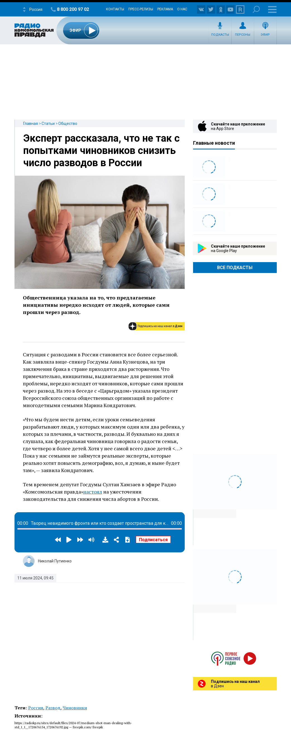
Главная (30, 123)
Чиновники (75, 708)
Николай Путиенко (55, 561)
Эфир (265, 35)
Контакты (115, 9)
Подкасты (220, 35)
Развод (53, 708)
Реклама (165, 9)
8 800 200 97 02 (73, 9)
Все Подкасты (234, 267)
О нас (182, 9)
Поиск (256, 9)
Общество (67, 123)
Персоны (242, 35)
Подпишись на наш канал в (160, 326)
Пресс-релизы (140, 9)
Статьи (48, 123)
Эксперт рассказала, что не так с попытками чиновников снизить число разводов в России (101, 150)
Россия (35, 708)
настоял (92, 491)
